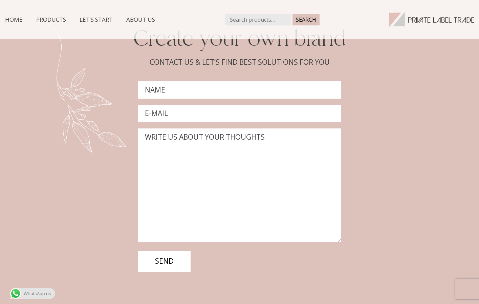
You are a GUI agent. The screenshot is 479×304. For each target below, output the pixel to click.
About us (140, 19)
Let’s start (96, 19)
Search (306, 19)
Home (14, 19)
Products (51, 19)
